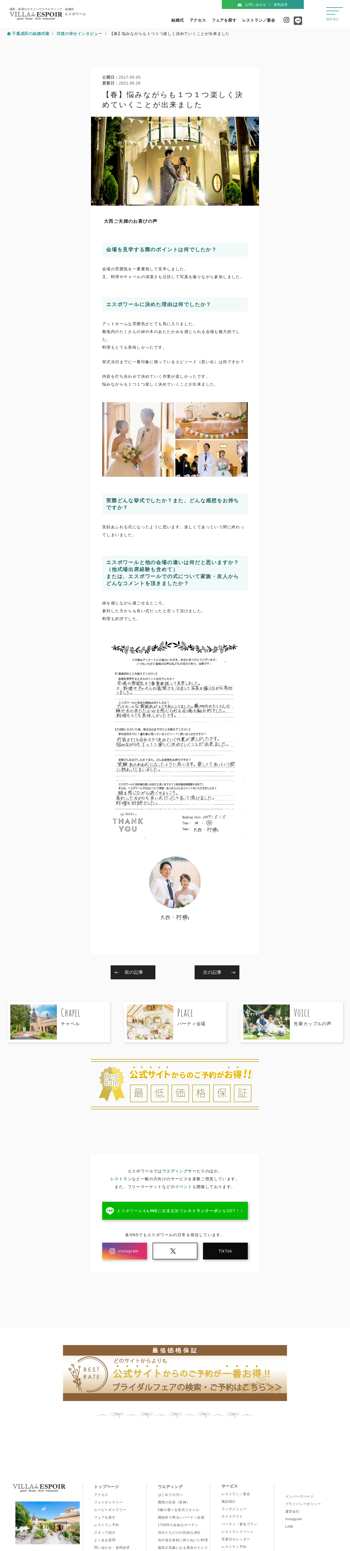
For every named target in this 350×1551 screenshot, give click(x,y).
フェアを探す (224, 20)
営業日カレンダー (235, 1539)
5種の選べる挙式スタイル (178, 1510)
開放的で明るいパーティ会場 (181, 1517)
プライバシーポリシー (303, 1504)
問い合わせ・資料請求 (112, 1548)
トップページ (106, 1486)
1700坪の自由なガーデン (178, 1525)
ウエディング (175, 1171)
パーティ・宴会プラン (239, 1524)
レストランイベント (237, 1532)
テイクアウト (232, 1517)
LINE (289, 1527)
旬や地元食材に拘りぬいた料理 (183, 1540)
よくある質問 (105, 1540)
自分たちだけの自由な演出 (179, 1532)
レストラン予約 (106, 1525)
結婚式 (177, 20)
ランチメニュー (234, 1509)
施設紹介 (228, 1501)
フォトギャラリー (108, 1502)
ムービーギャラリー (110, 1510)
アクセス (198, 20)
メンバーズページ (299, 1496)
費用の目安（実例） (174, 1502)
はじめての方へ (170, 1495)
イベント (183, 1186)
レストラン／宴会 (258, 20)
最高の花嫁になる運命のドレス (183, 1548)
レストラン (121, 1179)
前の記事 (134, 972)
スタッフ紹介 (105, 1532)
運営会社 (292, 1512)
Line (296, 23)
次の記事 (212, 972)
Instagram (286, 20)
